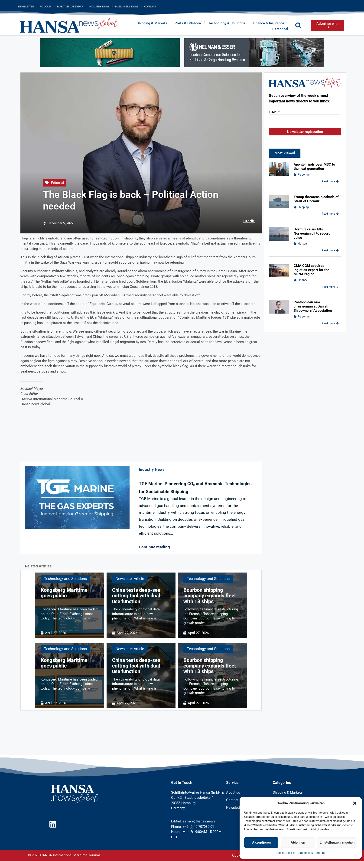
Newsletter (26, 6)
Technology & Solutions (226, 23)
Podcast (45, 6)
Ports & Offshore (188, 23)
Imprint (320, 852)
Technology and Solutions (65, 578)
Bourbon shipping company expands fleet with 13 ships (209, 595)
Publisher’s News (126, 6)
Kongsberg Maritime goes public (64, 593)
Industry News (99, 6)
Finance (303, 280)
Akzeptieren (261, 842)
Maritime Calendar (70, 6)
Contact (150, 6)
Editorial (57, 183)
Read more (330, 181)
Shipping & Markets (152, 23)
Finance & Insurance (268, 23)
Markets (303, 243)
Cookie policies (285, 852)
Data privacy (305, 852)
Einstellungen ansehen (337, 842)
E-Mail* (274, 112)
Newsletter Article (130, 578)
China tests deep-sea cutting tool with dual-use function (137, 595)
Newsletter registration (305, 132)
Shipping (303, 207)
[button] (354, 803)
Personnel (280, 29)
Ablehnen (298, 842)
